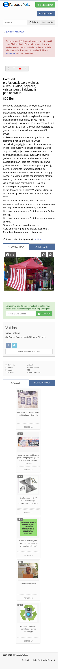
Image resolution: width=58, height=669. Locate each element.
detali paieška (47, 22)
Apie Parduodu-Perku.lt (44, 660)
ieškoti (34, 22)
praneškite (10, 53)
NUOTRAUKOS (16, 247)
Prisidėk (26, 660)
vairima (38, 239)
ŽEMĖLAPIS (41, 247)
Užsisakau (44, 313)
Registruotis (46, 13)
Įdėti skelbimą (45, 5)
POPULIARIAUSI (42, 383)
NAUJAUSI (16, 383)
